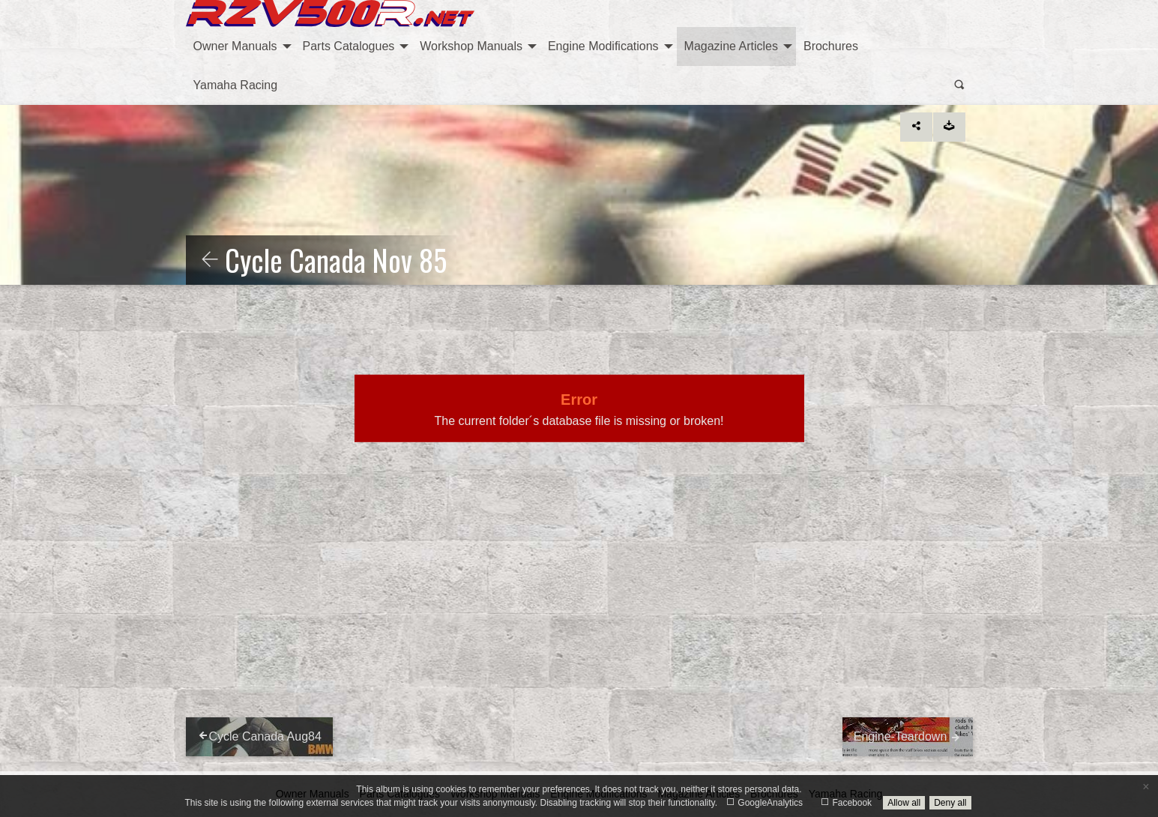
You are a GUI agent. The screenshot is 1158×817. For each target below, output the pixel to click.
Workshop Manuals (471, 46)
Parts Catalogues (349, 46)
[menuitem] (240, 46)
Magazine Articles (731, 46)
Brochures (830, 46)
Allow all (903, 803)
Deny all (950, 803)
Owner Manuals (235, 46)
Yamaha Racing (235, 85)
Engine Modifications (603, 46)
